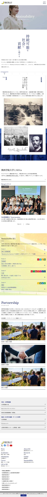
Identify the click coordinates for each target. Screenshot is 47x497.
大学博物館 (4, 419)
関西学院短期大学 (5, 485)
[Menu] (44, 2)
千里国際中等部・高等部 (7, 481)
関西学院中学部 (5, 476)
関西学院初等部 (5, 474)
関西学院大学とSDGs (6, 179)
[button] (23, 495)
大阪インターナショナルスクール (9, 483)
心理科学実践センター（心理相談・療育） (11, 427)
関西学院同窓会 (5, 489)
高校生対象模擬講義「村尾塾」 (8, 412)
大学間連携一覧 (5, 404)
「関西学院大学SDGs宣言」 (12, 175)
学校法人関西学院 (5, 470)
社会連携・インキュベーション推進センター (11, 318)
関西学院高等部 (5, 479)
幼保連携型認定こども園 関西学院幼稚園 (10, 472)
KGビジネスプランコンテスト (8, 408)
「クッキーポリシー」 (33, 493)
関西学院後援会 (5, 487)
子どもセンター (5, 423)
